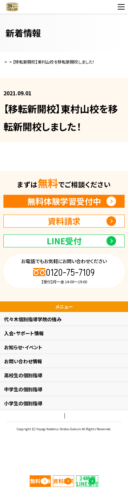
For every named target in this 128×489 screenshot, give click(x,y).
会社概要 (85, 445)
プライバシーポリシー (52, 445)
